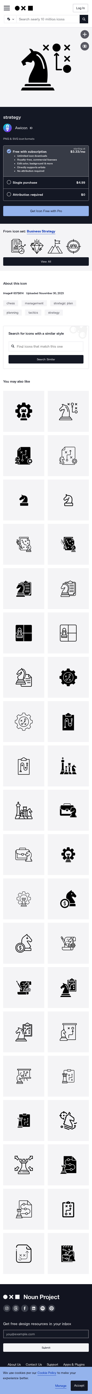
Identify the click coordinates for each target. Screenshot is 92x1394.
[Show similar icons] (84, 46)
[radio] (46, 161)
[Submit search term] (84, 19)
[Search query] (46, 346)
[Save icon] (84, 34)
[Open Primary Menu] (7, 8)
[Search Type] (10, 19)
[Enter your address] (46, 1334)
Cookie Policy (46, 1373)
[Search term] (48, 19)
